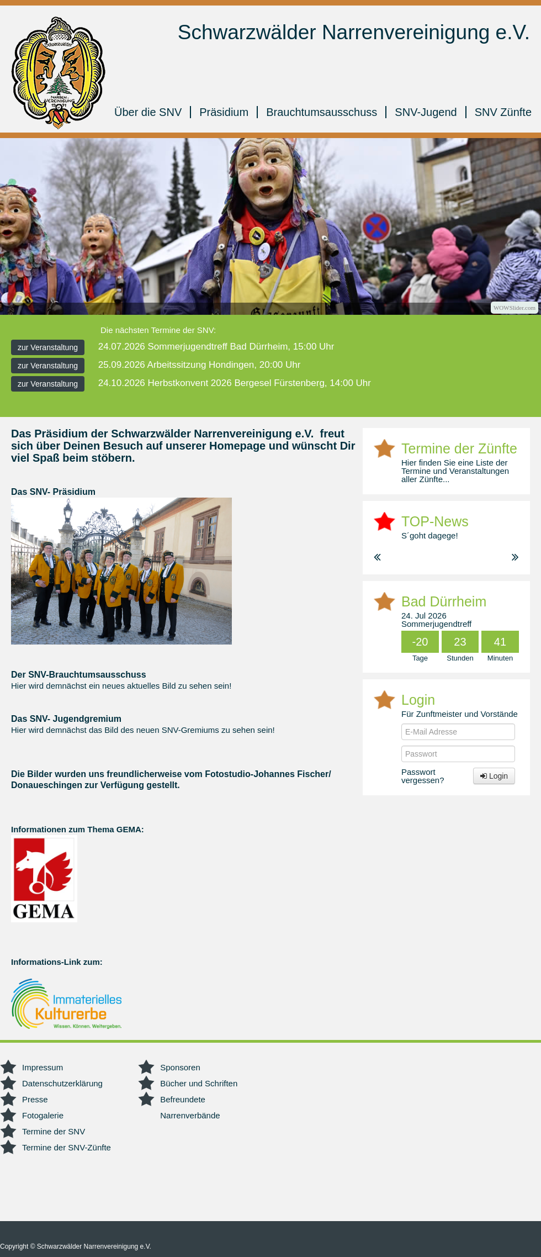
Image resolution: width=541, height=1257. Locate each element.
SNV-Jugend (426, 112)
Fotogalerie (42, 1115)
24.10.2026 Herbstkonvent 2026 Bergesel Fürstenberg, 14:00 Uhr (234, 383)
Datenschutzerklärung (62, 1083)
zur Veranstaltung (48, 347)
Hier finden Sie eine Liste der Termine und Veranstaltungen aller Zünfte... (455, 471)
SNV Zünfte (503, 112)
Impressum (42, 1067)
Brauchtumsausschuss (321, 112)
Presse (35, 1099)
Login (494, 776)
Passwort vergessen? (422, 776)
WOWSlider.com (514, 307)
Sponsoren (180, 1067)
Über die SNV (148, 112)
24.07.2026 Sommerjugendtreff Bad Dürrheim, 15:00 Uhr (216, 346)
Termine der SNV (53, 1131)
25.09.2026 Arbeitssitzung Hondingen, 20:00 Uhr (199, 365)
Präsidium (223, 112)
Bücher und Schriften (198, 1083)
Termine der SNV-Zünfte (66, 1147)
